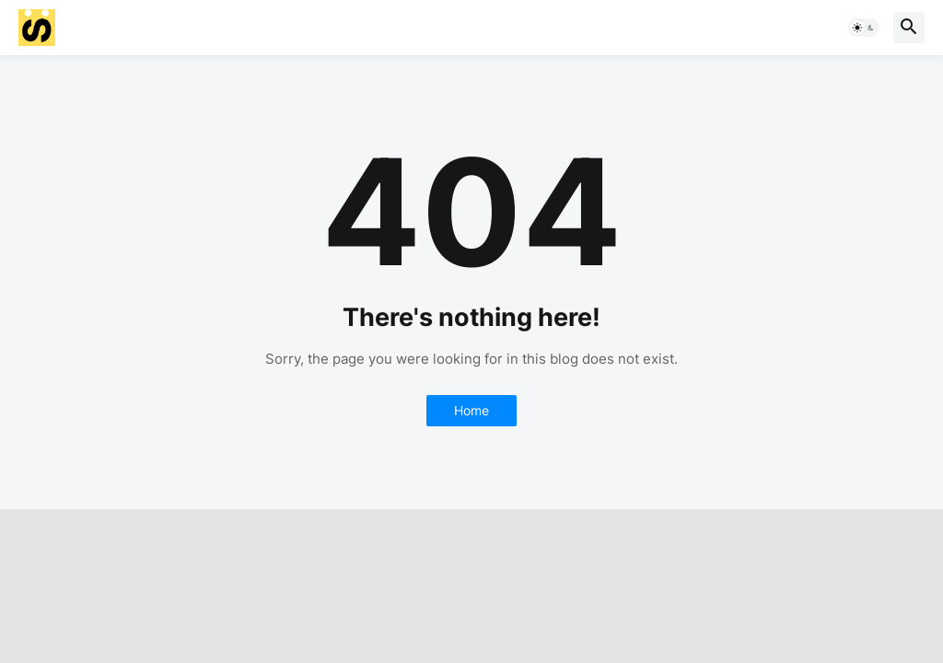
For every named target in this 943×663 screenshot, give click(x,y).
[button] (863, 27)
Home (471, 410)
